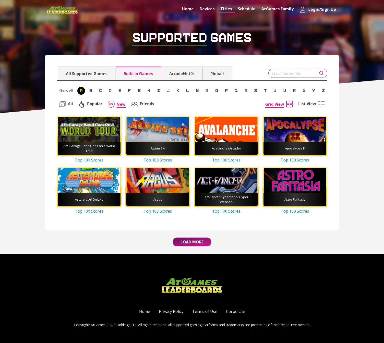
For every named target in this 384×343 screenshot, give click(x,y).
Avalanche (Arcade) (226, 148)
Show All (66, 90)
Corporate (235, 311)
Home (188, 8)
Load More (192, 242)
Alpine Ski (158, 148)
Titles (226, 8)
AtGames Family (277, 8)
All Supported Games (86, 73)
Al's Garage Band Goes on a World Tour (89, 148)
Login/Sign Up (318, 10)
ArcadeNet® (181, 73)
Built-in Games (138, 73)
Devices (207, 8)
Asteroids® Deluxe (89, 199)
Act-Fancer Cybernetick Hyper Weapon (226, 199)
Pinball (217, 73)
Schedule (246, 8)
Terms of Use (204, 311)
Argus (157, 199)
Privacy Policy (171, 311)
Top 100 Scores (89, 160)
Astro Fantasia (295, 199)
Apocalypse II (295, 148)
